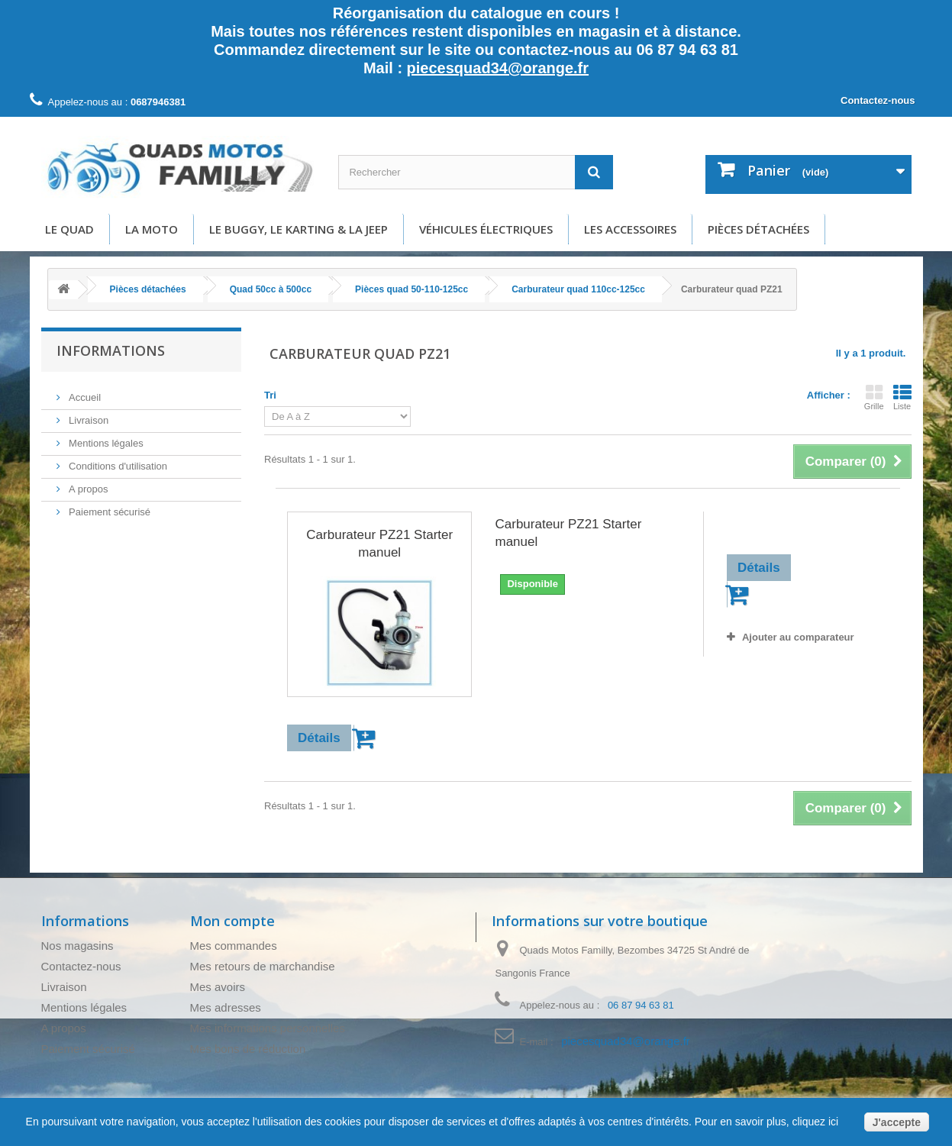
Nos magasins (77, 945)
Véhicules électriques (486, 229)
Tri (270, 395)
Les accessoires (630, 229)
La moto (151, 229)
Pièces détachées (758, 229)
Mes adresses (225, 1007)
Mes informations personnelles (267, 1028)
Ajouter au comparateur (798, 637)
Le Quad (69, 229)
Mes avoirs (218, 986)
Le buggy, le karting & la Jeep (298, 229)
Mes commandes (233, 945)
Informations (110, 350)
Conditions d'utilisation (117, 460)
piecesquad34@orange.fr (498, 68)
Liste (902, 397)
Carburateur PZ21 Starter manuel (379, 544)
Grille (874, 397)
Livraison (87, 414)
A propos (87, 483)
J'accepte (897, 1122)
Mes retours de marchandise (262, 966)
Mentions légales (105, 437)
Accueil (84, 391)
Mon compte (232, 921)
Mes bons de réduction (248, 1048)
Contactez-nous (878, 100)
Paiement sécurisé (108, 506)
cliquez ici (814, 1121)
